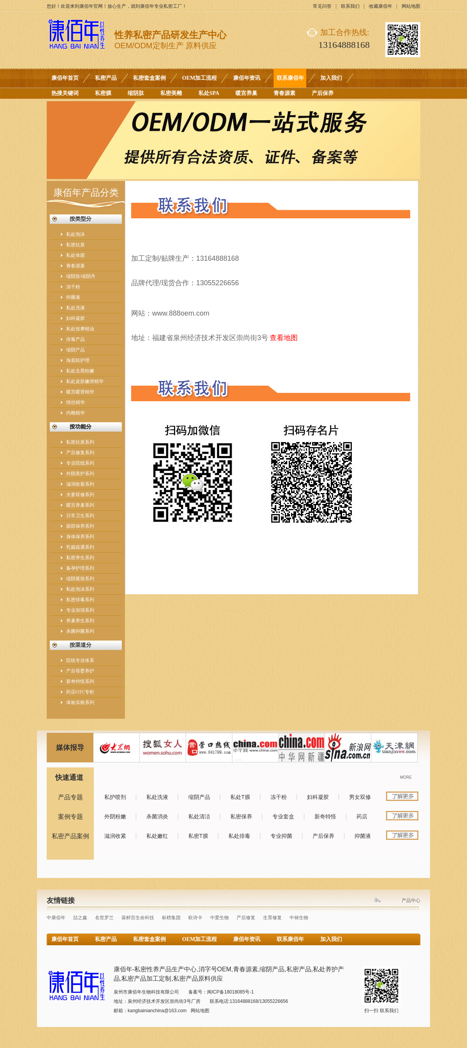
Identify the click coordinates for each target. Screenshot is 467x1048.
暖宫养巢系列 (80, 505)
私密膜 (103, 93)
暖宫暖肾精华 (80, 392)
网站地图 (411, 6)
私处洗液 (75, 308)
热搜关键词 (65, 93)
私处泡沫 (75, 234)
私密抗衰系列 (80, 442)
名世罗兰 (104, 917)
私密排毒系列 (80, 599)
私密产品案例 (70, 836)
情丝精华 (75, 402)
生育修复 (272, 917)
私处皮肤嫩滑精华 (85, 381)
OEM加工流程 (199, 78)
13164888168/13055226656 (259, 1001)
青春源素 (284, 93)
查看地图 (284, 338)
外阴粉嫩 (115, 816)
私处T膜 (240, 797)
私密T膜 (198, 836)
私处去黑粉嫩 (80, 371)
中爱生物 (219, 917)
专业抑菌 (281, 836)
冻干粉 (73, 287)
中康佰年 (56, 917)
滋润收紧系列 (80, 484)
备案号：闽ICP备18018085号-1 (221, 992)
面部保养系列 (80, 526)
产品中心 (411, 900)
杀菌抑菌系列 (80, 631)
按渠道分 (80, 645)
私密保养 (241, 816)
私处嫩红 (157, 836)
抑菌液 (73, 297)
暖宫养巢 (246, 93)
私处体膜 (75, 255)
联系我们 (350, 6)
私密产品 (106, 78)
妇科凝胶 (75, 318)
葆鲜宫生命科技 (137, 917)
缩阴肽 (136, 93)
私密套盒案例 (149, 78)
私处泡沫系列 (80, 589)
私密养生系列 (80, 557)
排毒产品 (75, 339)
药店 (361, 816)
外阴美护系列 (80, 473)
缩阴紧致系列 (80, 578)
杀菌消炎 (157, 816)
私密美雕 (171, 93)
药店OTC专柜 (80, 692)
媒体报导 (70, 747)
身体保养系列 (80, 536)
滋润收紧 (115, 836)
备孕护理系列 (80, 568)
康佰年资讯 (246, 78)
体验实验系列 (80, 702)
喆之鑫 (80, 917)
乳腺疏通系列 (80, 547)
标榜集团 (171, 917)
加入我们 (331, 78)
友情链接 (61, 900)
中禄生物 (299, 917)
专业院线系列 (80, 463)
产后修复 (246, 917)
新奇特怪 (325, 816)
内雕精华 (75, 413)
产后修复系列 (80, 452)
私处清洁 (199, 816)
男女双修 (360, 797)
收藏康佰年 (380, 6)
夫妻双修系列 (80, 494)
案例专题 (70, 816)
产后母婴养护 (80, 671)
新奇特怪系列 (80, 681)
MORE (406, 777)
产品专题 (70, 797)
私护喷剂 (115, 797)
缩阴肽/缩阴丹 (80, 276)
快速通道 (69, 777)
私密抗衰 (75, 245)
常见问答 (322, 6)
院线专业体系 (80, 660)
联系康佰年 (290, 78)
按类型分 (80, 219)
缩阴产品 (75, 350)
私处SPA (208, 93)
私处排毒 (239, 836)
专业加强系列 (80, 610)
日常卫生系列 (80, 515)
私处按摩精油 (80, 329)
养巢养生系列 (80, 620)
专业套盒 (283, 816)
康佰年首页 (65, 78)
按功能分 (80, 427)
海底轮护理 (78, 360)
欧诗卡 (195, 917)
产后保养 (323, 93)
